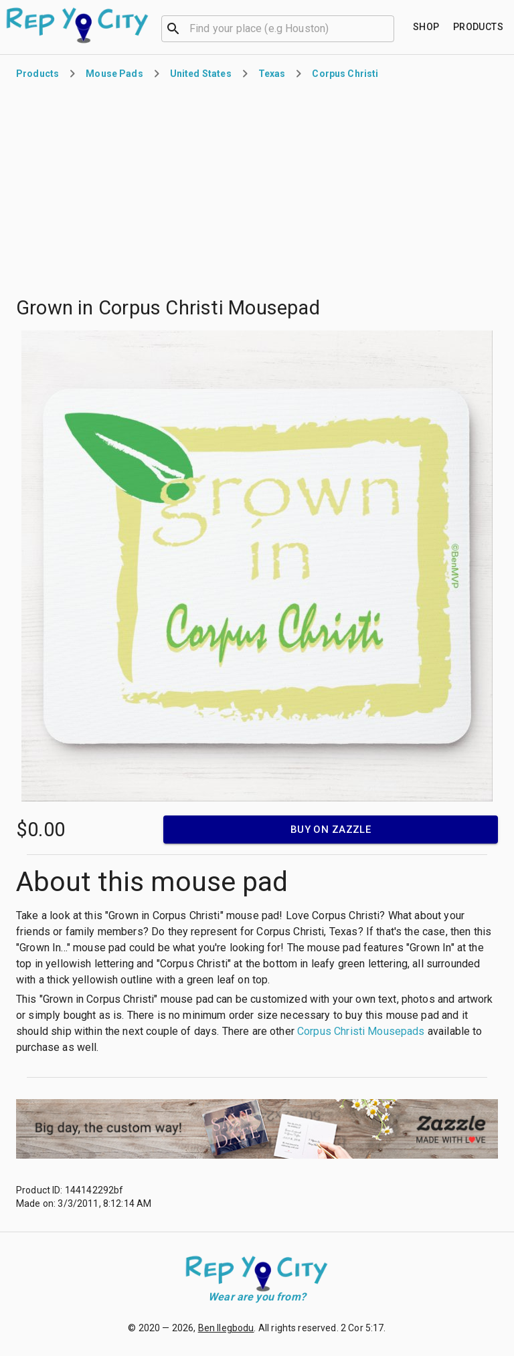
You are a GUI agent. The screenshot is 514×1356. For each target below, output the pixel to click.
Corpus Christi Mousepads (361, 1031)
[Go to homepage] (78, 25)
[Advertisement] (257, 196)
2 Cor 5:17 (362, 1328)
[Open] (388, 28)
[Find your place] (426, 27)
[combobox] (277, 27)
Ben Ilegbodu (226, 1328)
